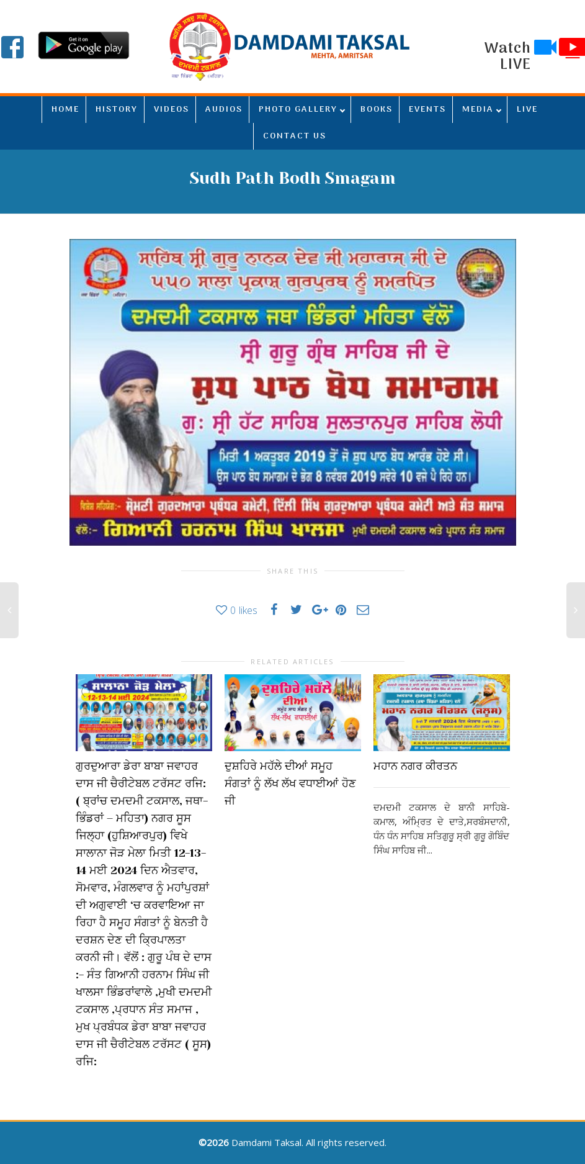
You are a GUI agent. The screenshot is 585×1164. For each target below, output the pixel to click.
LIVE (527, 109)
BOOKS (376, 109)
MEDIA (478, 109)
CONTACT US (294, 136)
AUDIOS (224, 109)
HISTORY (117, 109)
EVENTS (427, 109)
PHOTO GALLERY (298, 109)
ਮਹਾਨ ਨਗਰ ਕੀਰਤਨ (415, 766)
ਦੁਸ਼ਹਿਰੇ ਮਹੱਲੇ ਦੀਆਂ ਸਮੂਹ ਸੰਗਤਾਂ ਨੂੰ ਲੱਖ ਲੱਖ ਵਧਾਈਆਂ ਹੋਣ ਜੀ (290, 783)
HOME (65, 109)
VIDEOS (171, 109)
